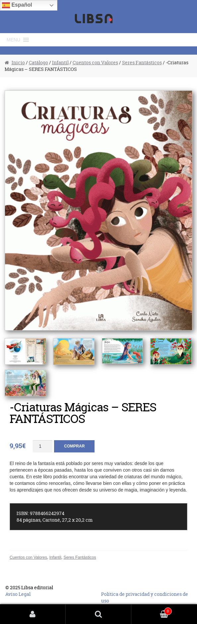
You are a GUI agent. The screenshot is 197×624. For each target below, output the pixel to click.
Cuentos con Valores (95, 62)
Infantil (60, 62)
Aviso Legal (18, 594)
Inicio (18, 62)
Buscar (98, 614)
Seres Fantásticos (142, 62)
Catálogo (38, 62)
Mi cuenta (33, 614)
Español (17, 5)
